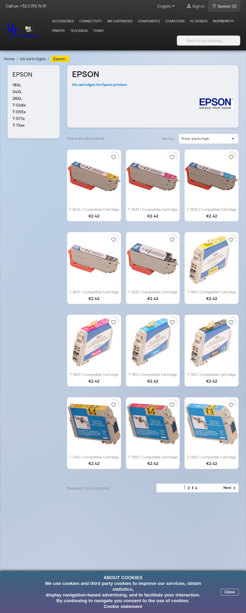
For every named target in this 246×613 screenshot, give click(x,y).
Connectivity (90, 21)
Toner (98, 31)
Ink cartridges (119, 21)
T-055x (19, 111)
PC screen (198, 21)
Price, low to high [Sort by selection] (208, 139)
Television (78, 31)
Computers (174, 21)
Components (149, 21)
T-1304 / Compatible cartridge (94, 457)
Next (230, 488)
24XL (17, 91)
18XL (16, 85)
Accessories (63, 21)
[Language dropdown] (167, 6)
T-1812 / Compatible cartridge (152, 374)
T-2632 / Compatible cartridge (212, 209)
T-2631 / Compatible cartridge (94, 292)
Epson (22, 74)
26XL (17, 98)
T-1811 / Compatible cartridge (211, 374)
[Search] (208, 41)
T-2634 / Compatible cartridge (94, 209)
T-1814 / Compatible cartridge (211, 292)
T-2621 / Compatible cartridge (153, 292)
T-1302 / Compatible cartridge (211, 457)
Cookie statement (123, 606)
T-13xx (18, 125)
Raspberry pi (223, 21)
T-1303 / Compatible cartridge (153, 457)
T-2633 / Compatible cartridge (153, 209)
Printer (58, 31)
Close (229, 592)
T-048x (19, 105)
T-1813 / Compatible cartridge (94, 374)
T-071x (18, 118)
